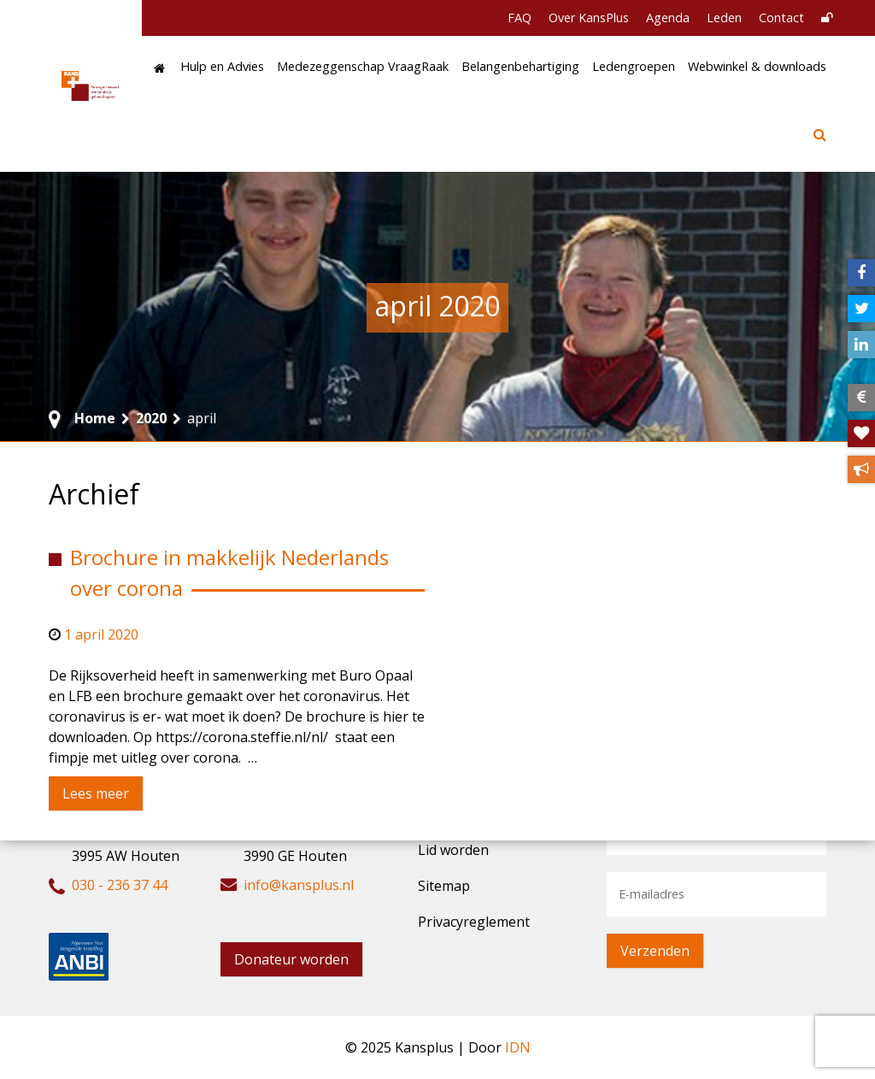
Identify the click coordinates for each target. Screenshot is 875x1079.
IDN (518, 1047)
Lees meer (95, 793)
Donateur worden (291, 959)
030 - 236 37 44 (119, 885)
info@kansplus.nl (299, 885)
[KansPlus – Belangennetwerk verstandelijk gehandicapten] (91, 86)
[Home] (160, 69)
